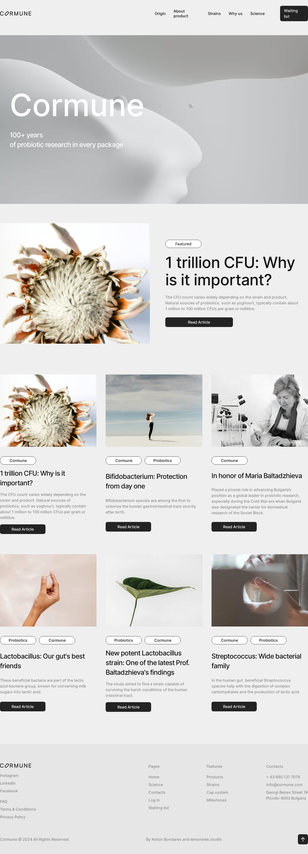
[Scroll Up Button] (303, 839)
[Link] (15, 13)
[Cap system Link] (217, 792)
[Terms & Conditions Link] (55, 809)
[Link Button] (294, 13)
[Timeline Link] (217, 800)
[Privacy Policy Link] (55, 817)
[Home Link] (158, 777)
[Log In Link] (158, 800)
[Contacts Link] (158, 792)
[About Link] (158, 784)
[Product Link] (186, 13)
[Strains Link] (217, 784)
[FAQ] (55, 801)
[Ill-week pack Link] (217, 777)
